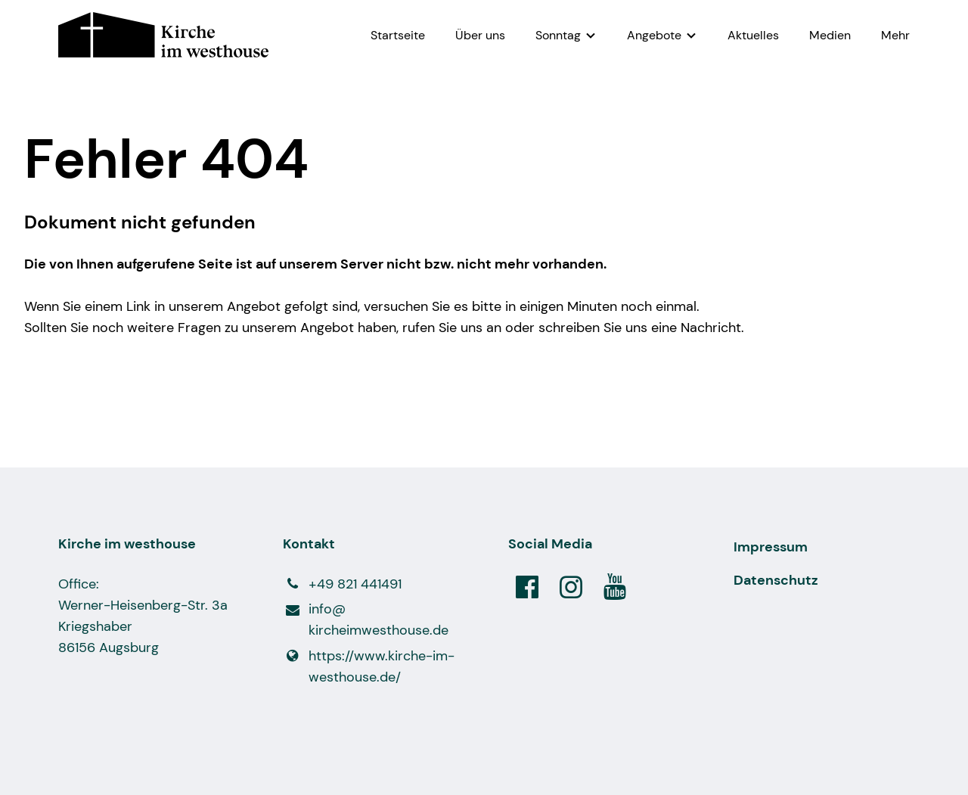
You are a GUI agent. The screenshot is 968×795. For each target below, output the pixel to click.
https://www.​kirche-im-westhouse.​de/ (368, 666)
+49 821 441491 (342, 584)
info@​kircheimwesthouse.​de (365, 620)
